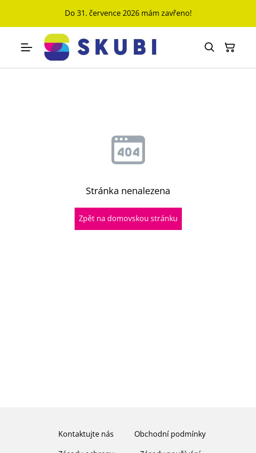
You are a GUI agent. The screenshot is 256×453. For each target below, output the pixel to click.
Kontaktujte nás (86, 434)
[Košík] (230, 47)
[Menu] (26, 47)
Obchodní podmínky (170, 434)
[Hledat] (209, 47)
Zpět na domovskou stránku (128, 218)
